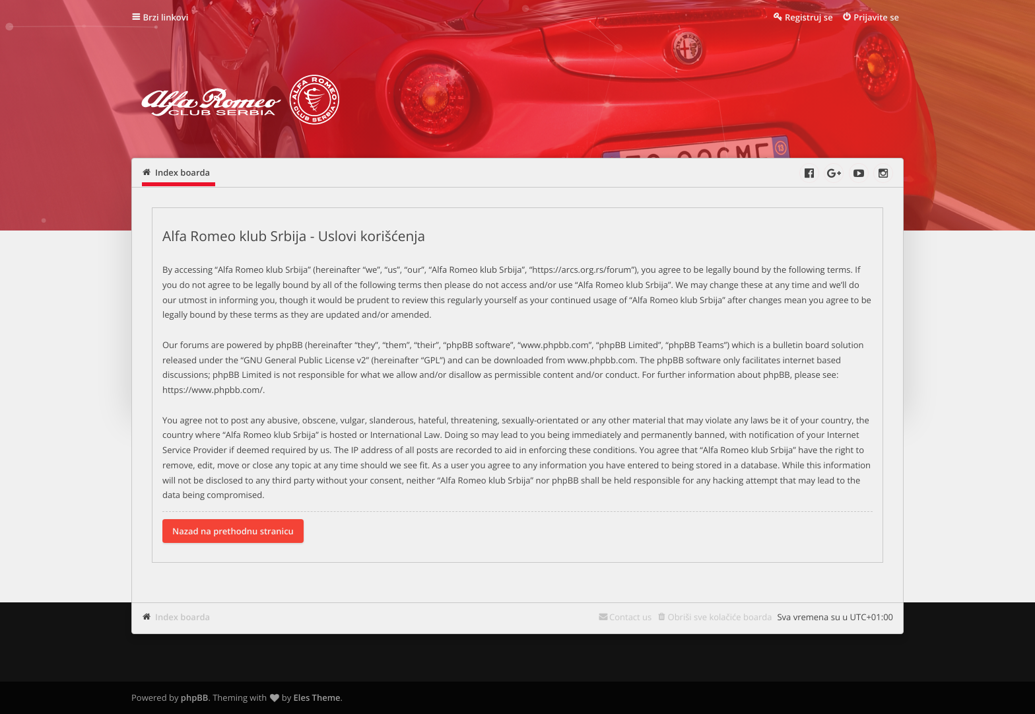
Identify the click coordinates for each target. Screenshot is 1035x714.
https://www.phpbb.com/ (212, 390)
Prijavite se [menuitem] (876, 17)
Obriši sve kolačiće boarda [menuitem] (720, 617)
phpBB (195, 697)
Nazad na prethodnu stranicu (233, 531)
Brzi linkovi (166, 17)
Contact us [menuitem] (630, 617)
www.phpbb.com (602, 360)
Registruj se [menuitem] (809, 17)
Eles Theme (317, 697)
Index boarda (182, 617)
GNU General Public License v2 (305, 360)
